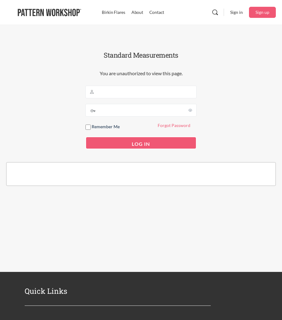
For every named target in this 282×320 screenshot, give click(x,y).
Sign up (262, 12)
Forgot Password (174, 125)
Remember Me (102, 127)
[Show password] (191, 110)
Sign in (236, 12)
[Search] (215, 12)
